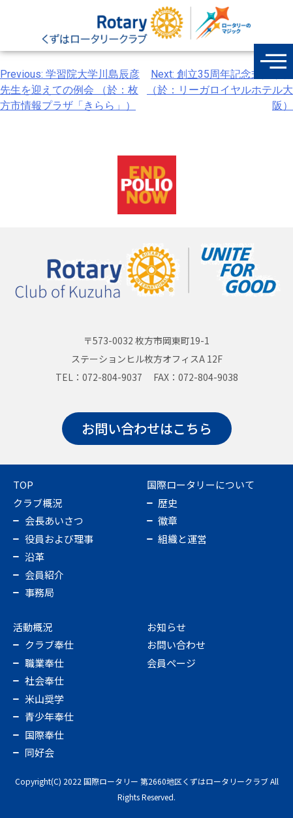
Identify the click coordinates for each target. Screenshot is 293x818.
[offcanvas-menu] (273, 61)
